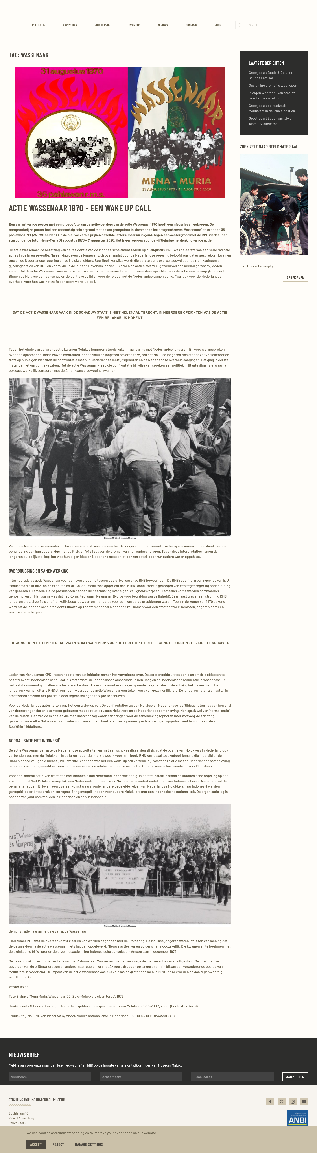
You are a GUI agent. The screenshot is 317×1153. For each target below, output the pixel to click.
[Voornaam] (50, 1076)
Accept (36, 1144)
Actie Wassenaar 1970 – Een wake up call (80, 207)
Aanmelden (295, 1076)
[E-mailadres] (232, 1076)
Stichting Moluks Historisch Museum (35, 1099)
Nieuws (163, 25)
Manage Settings (89, 1144)
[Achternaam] (141, 1076)
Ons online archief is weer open (273, 85)
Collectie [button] (38, 25)
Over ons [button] (134, 25)
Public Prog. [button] (103, 25)
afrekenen (295, 277)
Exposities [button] (70, 25)
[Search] (261, 25)
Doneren (191, 25)
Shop (218, 25)
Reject (58, 1144)
